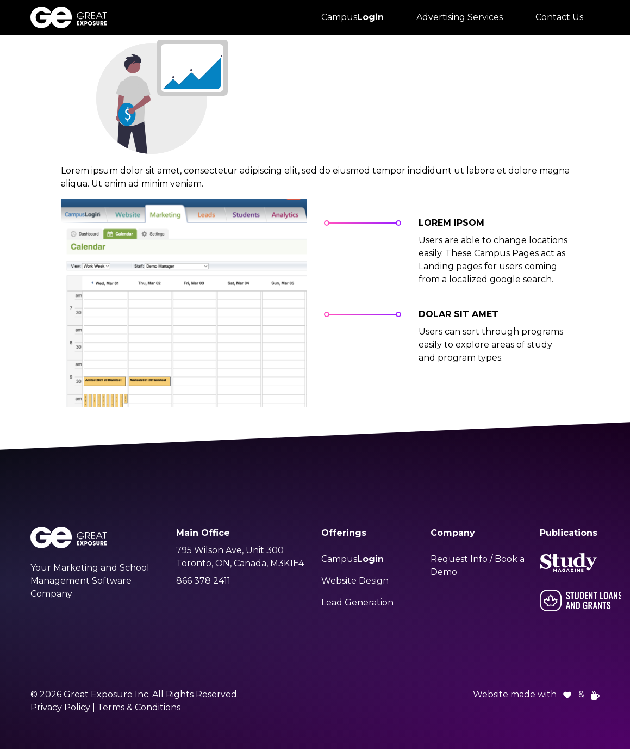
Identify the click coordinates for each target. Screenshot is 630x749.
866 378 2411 (203, 580)
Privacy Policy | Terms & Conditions (105, 707)
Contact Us (559, 17)
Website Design (355, 580)
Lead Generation (357, 602)
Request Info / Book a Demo (478, 565)
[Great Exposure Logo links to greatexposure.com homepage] (68, 17)
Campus (352, 17)
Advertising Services (459, 17)
